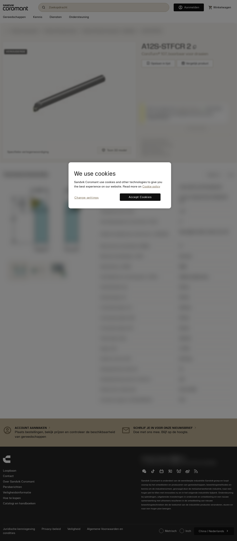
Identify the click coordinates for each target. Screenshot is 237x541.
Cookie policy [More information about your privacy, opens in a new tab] (151, 186)
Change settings (86, 198)
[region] (120, 185)
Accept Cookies (140, 197)
